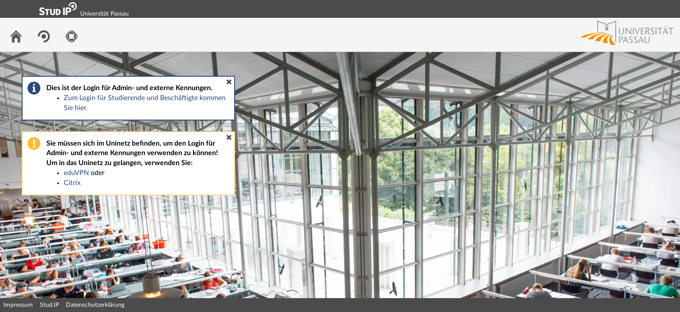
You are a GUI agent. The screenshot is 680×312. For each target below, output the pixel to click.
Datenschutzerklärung (95, 305)
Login (670, 9)
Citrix (72, 182)
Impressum (18, 305)
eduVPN (76, 172)
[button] (229, 81)
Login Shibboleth (625, 9)
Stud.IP (49, 305)
